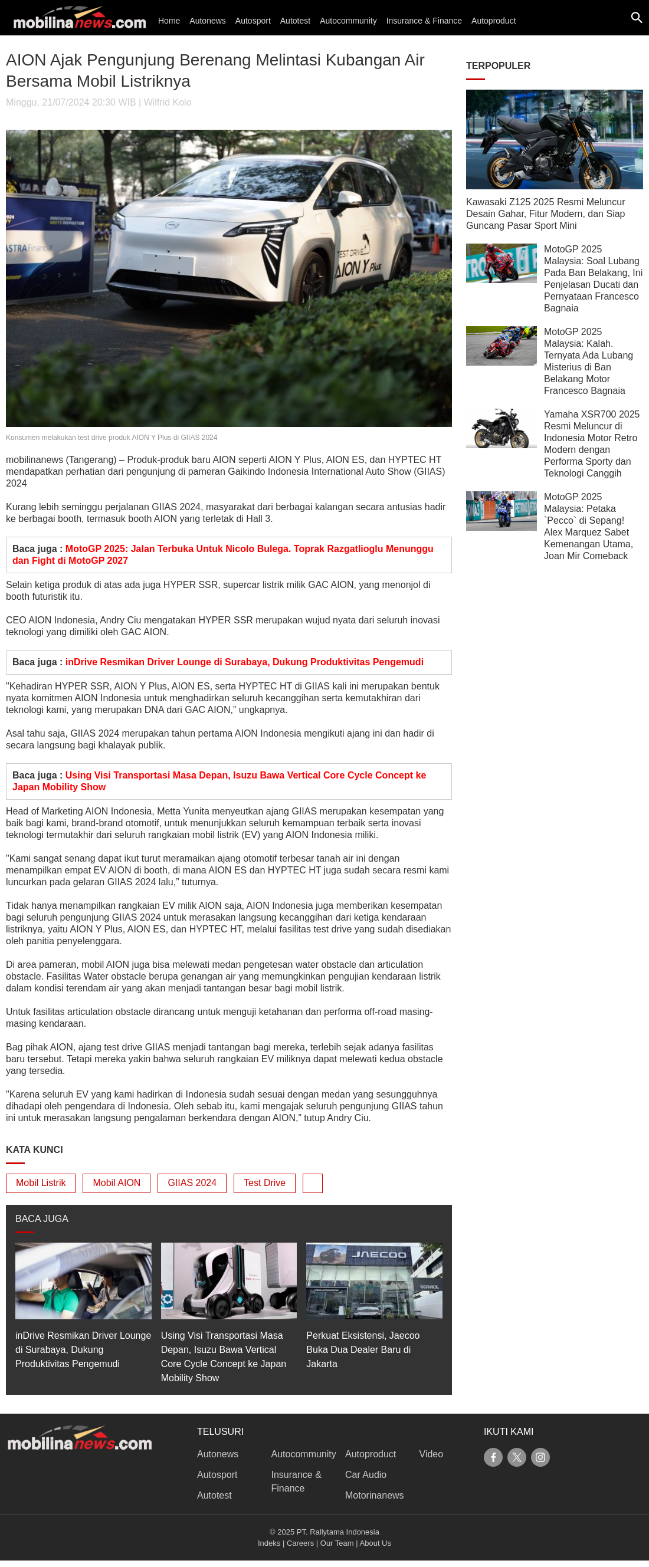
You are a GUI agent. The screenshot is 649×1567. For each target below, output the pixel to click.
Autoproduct (493, 20)
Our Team (337, 1543)
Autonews (207, 20)
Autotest (295, 20)
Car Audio (365, 1475)
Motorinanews (374, 1495)
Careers (300, 1543)
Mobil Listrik (40, 1183)
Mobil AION (116, 1183)
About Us (375, 1543)
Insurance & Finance (424, 20)
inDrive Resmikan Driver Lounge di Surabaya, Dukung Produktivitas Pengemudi (244, 662)
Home (169, 20)
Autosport (253, 20)
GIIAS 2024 (192, 1183)
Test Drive (265, 1183)
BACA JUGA (41, 1219)
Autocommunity (348, 20)
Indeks (269, 1543)
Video (431, 1454)
